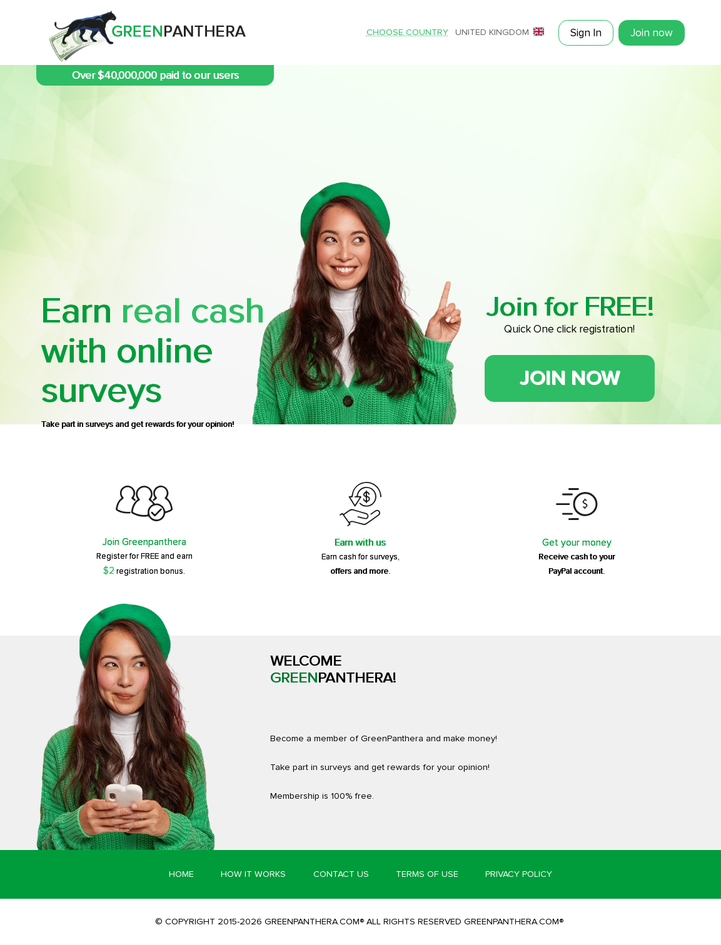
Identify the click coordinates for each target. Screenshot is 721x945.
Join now (651, 32)
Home (181, 874)
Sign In (586, 32)
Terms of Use (427, 874)
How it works (253, 874)
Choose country (407, 32)
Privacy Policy (518, 874)
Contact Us (341, 874)
